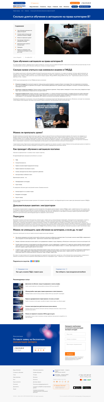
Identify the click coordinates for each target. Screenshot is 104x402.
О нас (14, 374)
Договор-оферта (37, 381)
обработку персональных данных (71, 357)
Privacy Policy (79, 396)
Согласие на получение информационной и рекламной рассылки (40, 391)
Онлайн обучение (84, 6)
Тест (74, 6)
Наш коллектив (16, 381)
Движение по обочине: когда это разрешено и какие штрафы (42, 284)
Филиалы (35, 377)
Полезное (15, 384)
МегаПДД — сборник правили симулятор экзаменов (62, 375)
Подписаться (35, 3)
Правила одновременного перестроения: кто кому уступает (42, 299)
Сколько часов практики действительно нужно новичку (41, 306)
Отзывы (35, 374)
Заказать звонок (75, 3)
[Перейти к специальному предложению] (52, 115)
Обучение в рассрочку (38, 370)
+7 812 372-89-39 (86, 3)
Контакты (66, 6)
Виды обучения (34, 6)
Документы (16, 386)
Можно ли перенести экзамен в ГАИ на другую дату (40, 314)
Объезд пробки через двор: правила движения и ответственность (44, 291)
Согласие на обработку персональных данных (42, 387)
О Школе (55, 6)
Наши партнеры (16, 377)
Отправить (70, 354)
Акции (49, 6)
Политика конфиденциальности (40, 384)
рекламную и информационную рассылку (74, 358)
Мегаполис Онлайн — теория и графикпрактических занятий (62, 371)
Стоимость (43, 6)
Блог (61, 6)
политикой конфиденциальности (73, 359)
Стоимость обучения (18, 372)
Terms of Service (86, 396)
